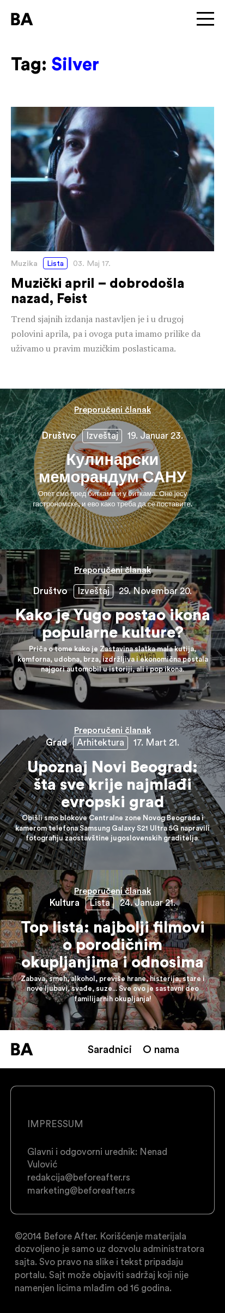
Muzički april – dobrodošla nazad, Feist (112, 231)
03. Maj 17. (92, 263)
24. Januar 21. (147, 903)
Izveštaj (102, 435)
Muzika (24, 263)
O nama (161, 1049)
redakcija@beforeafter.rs (78, 1177)
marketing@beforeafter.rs (81, 1190)
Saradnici (110, 1049)
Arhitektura (100, 742)
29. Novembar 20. (155, 591)
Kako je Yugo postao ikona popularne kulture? (112, 629)
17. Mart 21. (156, 742)
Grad (56, 742)
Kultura (65, 903)
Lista (55, 263)
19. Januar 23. (155, 435)
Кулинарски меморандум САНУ (112, 469)
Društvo (59, 435)
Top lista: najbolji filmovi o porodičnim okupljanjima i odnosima (112, 950)
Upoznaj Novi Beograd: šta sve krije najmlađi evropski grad (112, 790)
